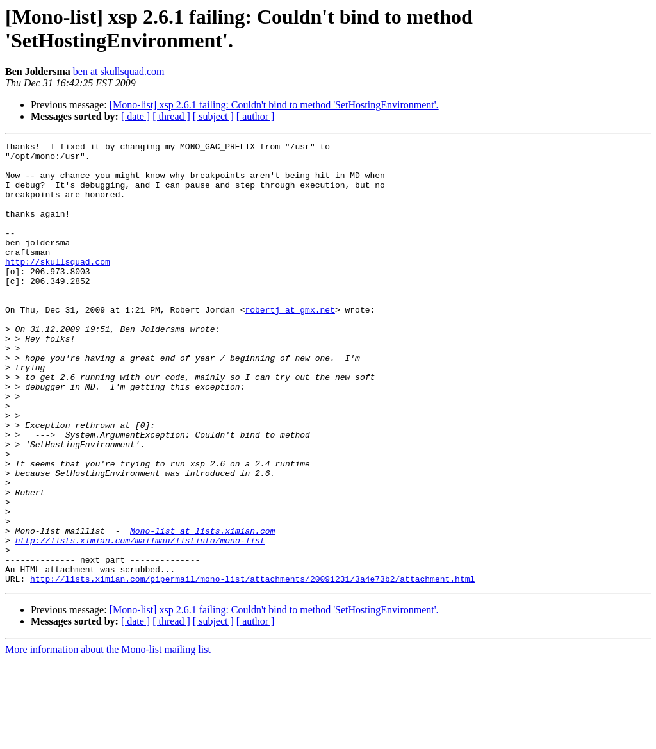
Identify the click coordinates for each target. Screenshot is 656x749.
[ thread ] (171, 116)
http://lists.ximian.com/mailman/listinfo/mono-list (140, 621)
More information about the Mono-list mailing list (108, 737)
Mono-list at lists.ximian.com (202, 609)
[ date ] (135, 116)
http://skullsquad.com (57, 286)
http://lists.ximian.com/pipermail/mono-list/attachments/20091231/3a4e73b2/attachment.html (252, 667)
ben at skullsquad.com (119, 71)
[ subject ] (213, 116)
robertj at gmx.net (289, 344)
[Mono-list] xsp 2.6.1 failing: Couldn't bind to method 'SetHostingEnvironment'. (274, 104)
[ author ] (255, 116)
